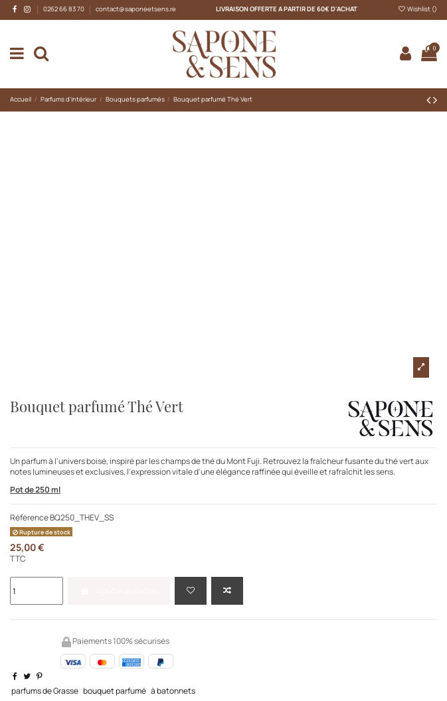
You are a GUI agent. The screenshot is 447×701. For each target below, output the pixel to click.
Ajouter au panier (118, 590)
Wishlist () (417, 9)
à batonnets (173, 690)
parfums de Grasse (44, 690)
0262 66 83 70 (64, 9)
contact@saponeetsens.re (136, 9)
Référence (29, 517)
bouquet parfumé (114, 690)
